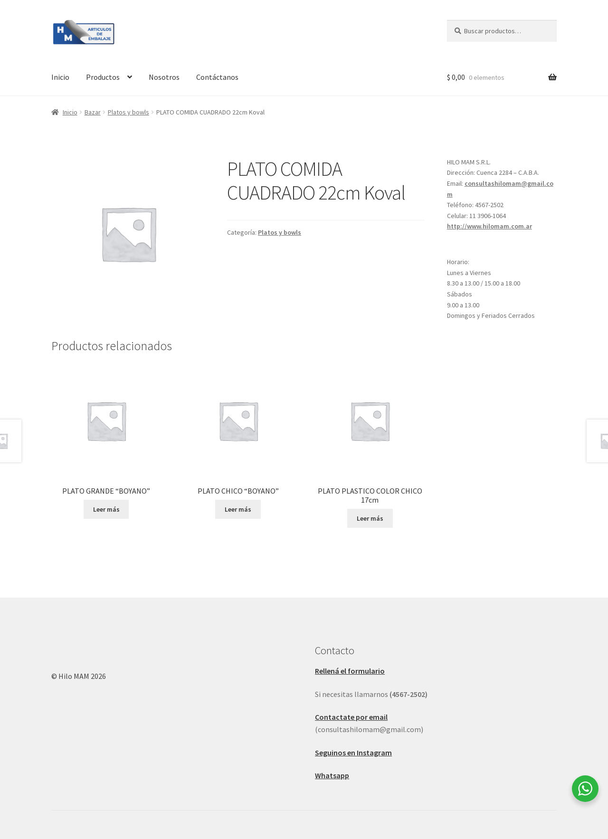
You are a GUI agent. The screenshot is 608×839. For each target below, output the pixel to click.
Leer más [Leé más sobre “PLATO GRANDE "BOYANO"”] (106, 509)
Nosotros (164, 77)
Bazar (93, 112)
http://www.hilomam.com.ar (489, 226)
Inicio (60, 77)
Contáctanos (217, 77)
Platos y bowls (128, 112)
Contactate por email (351, 717)
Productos (103, 77)
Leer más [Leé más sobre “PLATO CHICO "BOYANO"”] (238, 509)
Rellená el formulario (350, 671)
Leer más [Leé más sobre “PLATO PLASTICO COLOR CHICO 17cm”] (370, 518)
